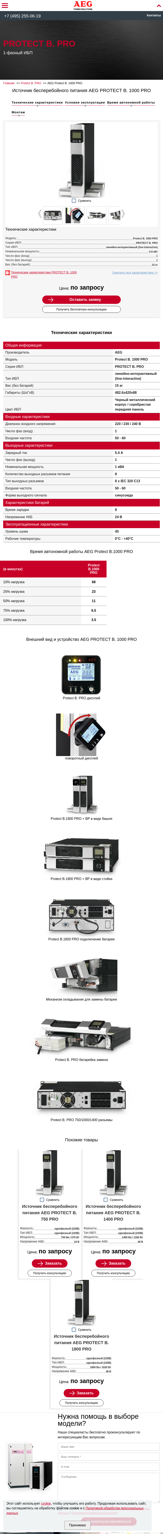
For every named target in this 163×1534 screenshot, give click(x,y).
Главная (8, 83)
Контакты (154, 15)
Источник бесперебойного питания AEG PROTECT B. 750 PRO (49, 1212)
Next (122, 213)
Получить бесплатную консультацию (81, 309)
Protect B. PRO (31, 83)
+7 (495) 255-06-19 (22, 16)
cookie (46, 1503)
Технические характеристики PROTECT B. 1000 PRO (44, 274)
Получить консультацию (49, 1273)
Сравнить (84, 200)
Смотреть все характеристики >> (135, 272)
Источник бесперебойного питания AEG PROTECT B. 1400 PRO (113, 1212)
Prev (40, 213)
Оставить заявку (85, 299)
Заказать (53, 1263)
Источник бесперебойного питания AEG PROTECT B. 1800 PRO (81, 1342)
